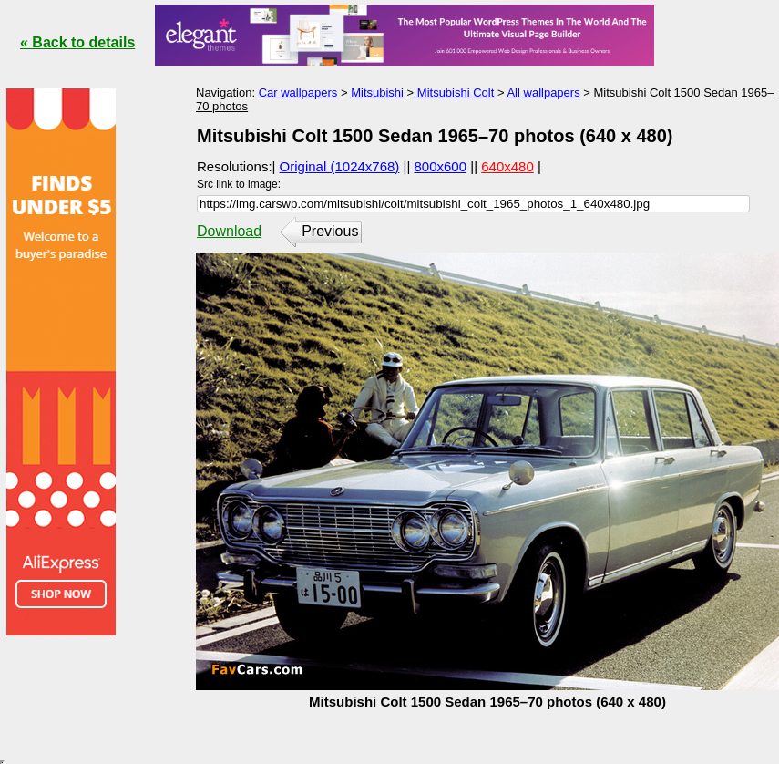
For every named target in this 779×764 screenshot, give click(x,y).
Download (229, 231)
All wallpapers (543, 92)
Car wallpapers (298, 92)
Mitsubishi (377, 92)
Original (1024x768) (340, 166)
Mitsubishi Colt (454, 92)
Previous (330, 231)
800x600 (441, 166)
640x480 (507, 166)
